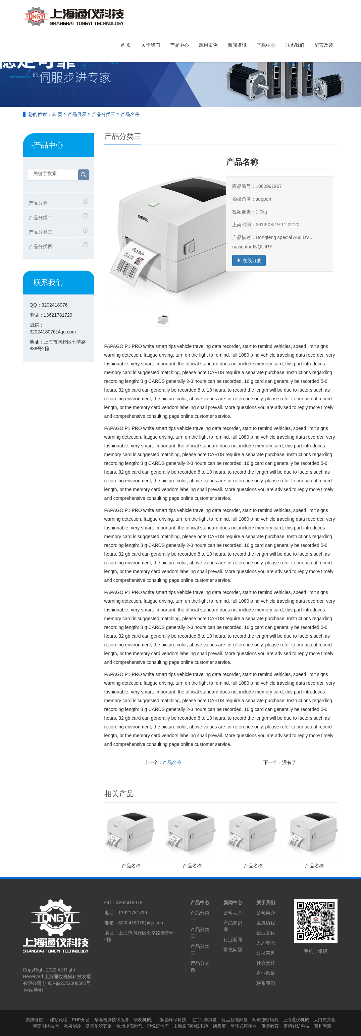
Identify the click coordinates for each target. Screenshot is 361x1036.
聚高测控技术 (46, 1026)
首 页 (125, 45)
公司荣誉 (265, 953)
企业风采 (265, 973)
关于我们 (150, 45)
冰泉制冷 (72, 1026)
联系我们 (295, 45)
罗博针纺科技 (296, 1026)
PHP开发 (81, 1019)
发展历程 (265, 922)
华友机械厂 (144, 1019)
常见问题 (232, 949)
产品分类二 (40, 217)
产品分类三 (103, 114)
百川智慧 (322, 1026)
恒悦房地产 (158, 1026)
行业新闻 (232, 939)
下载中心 (266, 45)
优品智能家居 (234, 1019)
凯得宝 (219, 1026)
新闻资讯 (237, 45)
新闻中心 (232, 902)
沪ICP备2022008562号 (67, 983)
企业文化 (265, 932)
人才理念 (265, 943)
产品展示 (77, 114)
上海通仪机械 (296, 1019)
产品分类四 (40, 246)
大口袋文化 (325, 1019)
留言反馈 (323, 45)
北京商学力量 (204, 1019)
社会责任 (265, 963)
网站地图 (33, 990)
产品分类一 (40, 203)
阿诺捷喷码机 (265, 1019)
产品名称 (172, 762)
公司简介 (265, 912)
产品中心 (179, 45)
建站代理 (58, 1019)
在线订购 (249, 260)
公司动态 (232, 912)
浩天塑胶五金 (99, 1026)
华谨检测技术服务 (111, 1019)
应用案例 (208, 45)
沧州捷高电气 (129, 1026)
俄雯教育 (270, 1026)
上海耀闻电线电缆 (190, 1026)
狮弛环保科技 (173, 1019)
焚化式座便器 (243, 1026)
